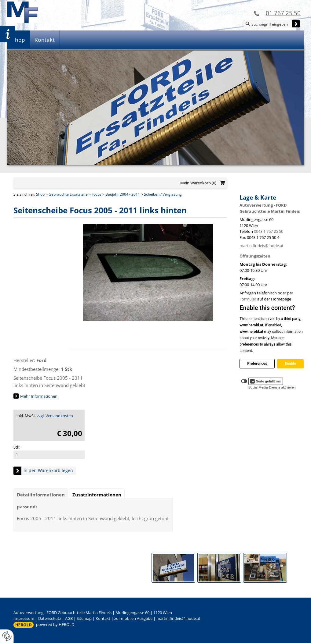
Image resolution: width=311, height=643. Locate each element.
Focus (96, 194)
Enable (290, 363)
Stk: (16, 447)
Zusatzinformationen (96, 495)
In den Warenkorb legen (48, 470)
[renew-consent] (7, 636)
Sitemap (84, 618)
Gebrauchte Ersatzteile (68, 194)
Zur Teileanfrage (7, 34)
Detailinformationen (41, 495)
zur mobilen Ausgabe (133, 618)
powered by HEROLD (55, 624)
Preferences (257, 363)
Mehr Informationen (38, 396)
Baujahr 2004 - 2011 (122, 194)
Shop (18, 39)
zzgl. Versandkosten (55, 415)
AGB (69, 618)
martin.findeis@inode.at (262, 245)
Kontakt (45, 39)
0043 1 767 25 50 (268, 231)
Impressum (23, 618)
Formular (248, 299)
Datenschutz (49, 618)
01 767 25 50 (283, 13)
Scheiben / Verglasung (163, 194)
